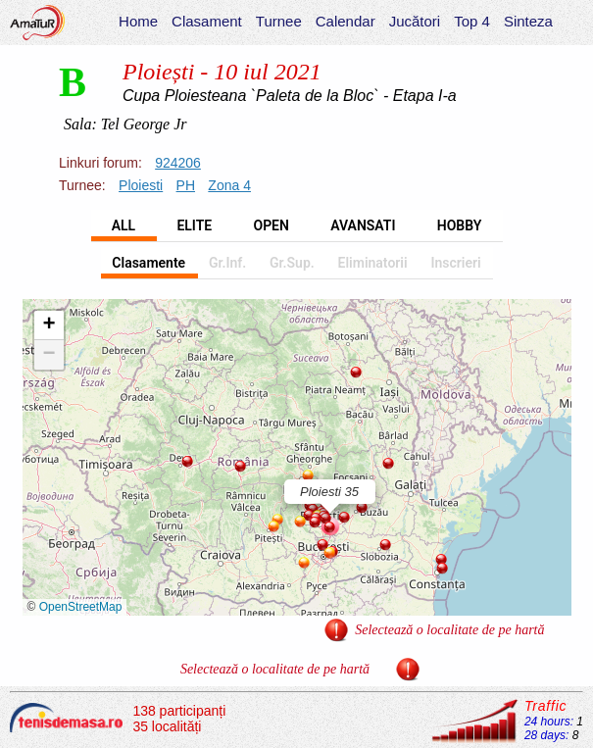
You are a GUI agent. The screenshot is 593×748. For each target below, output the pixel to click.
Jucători (415, 21)
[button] (187, 462)
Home (138, 21)
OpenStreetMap (81, 607)
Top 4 (472, 21)
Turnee (279, 21)
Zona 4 (229, 185)
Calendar (345, 21)
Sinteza (528, 21)
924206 (178, 163)
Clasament (207, 21)
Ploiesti (141, 185)
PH (185, 185)
